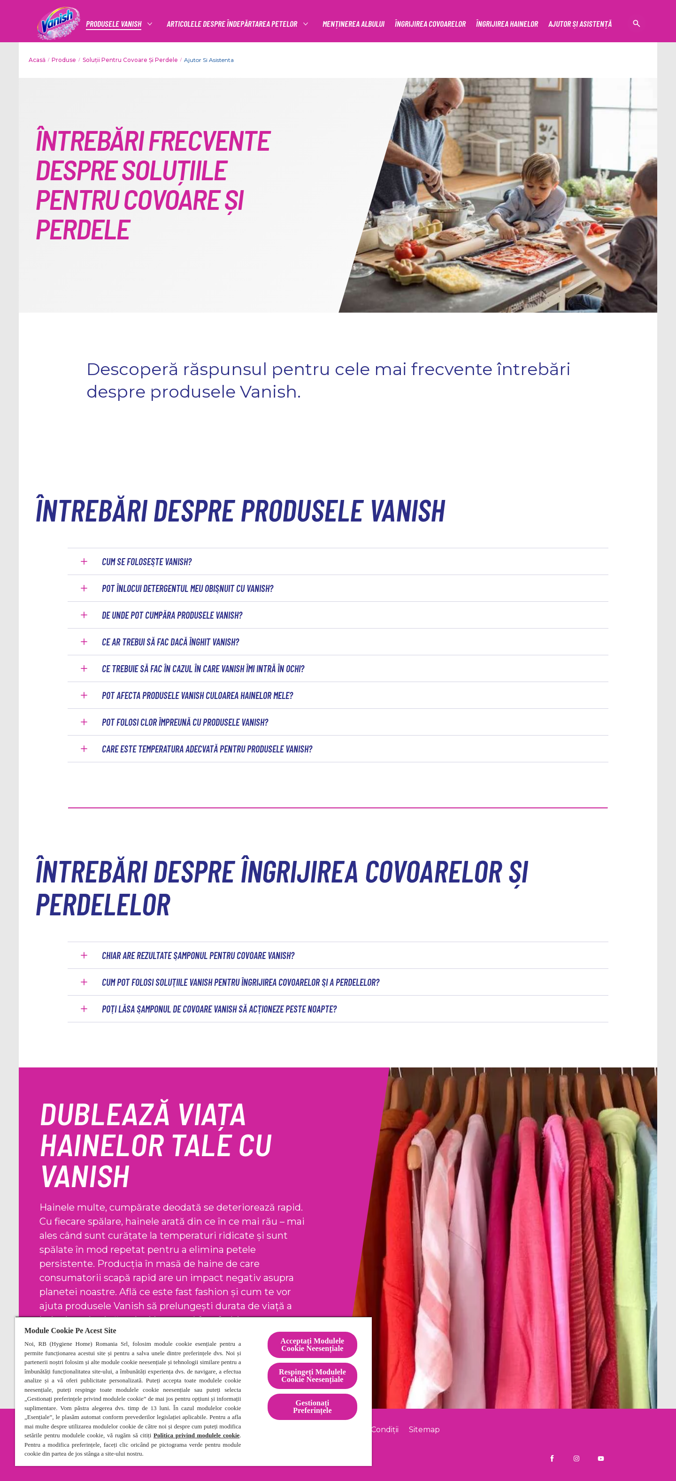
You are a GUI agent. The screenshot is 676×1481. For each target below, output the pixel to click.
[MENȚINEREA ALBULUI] (353, 24)
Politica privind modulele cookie (196, 1435)
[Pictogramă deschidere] (636, 23)
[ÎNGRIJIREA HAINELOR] (507, 24)
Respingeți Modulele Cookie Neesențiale (312, 1375)
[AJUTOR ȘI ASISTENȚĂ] (580, 24)
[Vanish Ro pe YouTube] (600, 1458)
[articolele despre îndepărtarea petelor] (232, 24)
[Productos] (114, 24)
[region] (193, 1391)
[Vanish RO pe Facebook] (552, 1458)
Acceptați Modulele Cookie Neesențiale (313, 1344)
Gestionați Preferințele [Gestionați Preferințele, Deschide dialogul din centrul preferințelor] (312, 1406)
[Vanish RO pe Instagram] (576, 1458)
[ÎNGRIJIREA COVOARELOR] (430, 24)
